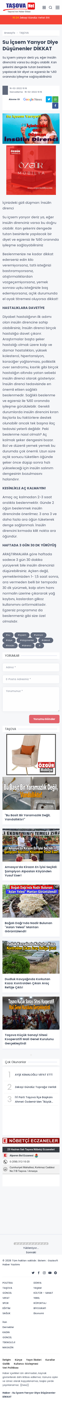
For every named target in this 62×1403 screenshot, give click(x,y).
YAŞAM (37, 1288)
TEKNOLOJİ (8, 1342)
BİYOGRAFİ (40, 1308)
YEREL (37, 1298)
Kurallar (50, 1359)
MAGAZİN (7, 1347)
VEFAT (6, 1298)
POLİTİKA (7, 1282)
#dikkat (45, 640)
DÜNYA (37, 1282)
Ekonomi (39, 1313)
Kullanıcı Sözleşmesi (26, 1363)
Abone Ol (27, 99)
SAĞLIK (6, 1313)
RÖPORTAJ (40, 1303)
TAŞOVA (24, 32)
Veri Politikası (10, 1367)
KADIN (6, 1332)
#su (8, 635)
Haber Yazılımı (11, 1264)
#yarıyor (38, 635)
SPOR (5, 1303)
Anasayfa (9, 32)
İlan (4, 1322)
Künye (18, 1359)
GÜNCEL (7, 1293)
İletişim (6, 1359)
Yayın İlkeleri (33, 1359)
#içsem (22, 635)
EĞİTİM (6, 1308)
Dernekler (8, 1327)
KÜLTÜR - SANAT (43, 1293)
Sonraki (31, 1252)
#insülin (10, 645)
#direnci (26, 645)
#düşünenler (27, 640)
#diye (9, 640)
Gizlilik (6, 1363)
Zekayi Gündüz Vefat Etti (31, 17)
